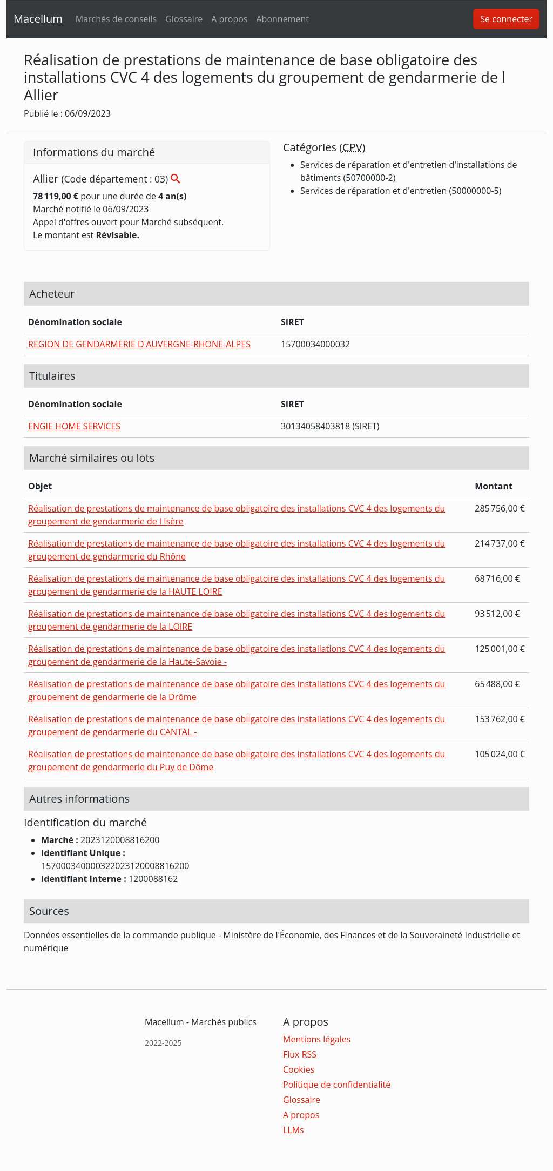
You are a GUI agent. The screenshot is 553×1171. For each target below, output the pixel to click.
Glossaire (184, 19)
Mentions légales (316, 1039)
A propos (229, 19)
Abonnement (282, 19)
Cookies (298, 1069)
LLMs (293, 1130)
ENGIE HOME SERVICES (74, 426)
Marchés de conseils (116, 19)
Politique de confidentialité (336, 1085)
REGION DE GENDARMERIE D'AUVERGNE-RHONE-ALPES (139, 344)
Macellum (38, 18)
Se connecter (506, 19)
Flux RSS (299, 1054)
